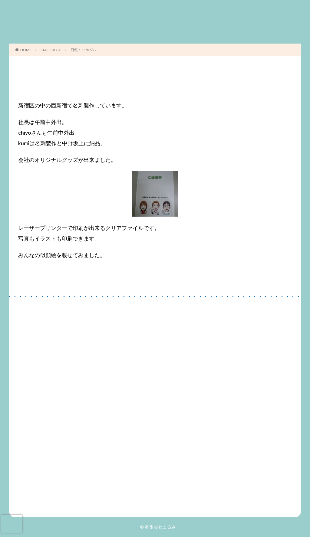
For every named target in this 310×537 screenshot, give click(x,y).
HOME (25, 49)
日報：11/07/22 (84, 49)
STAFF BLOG (51, 49)
